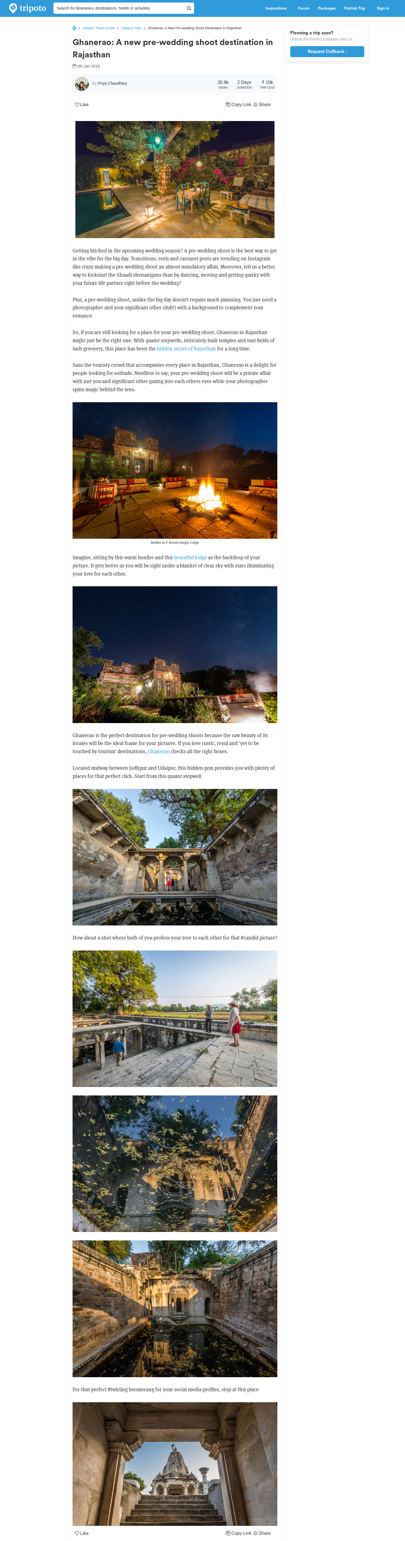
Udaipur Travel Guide (98, 28)
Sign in (383, 8)
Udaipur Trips (131, 28)
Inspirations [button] (278, 8)
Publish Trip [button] (356, 8)
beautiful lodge (190, 557)
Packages (327, 8)
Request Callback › (327, 51)
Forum (304, 8)
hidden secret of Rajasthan (186, 348)
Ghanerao (159, 751)
